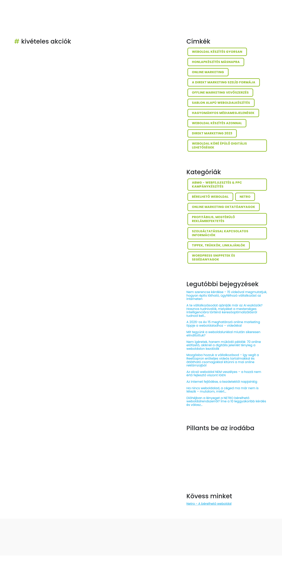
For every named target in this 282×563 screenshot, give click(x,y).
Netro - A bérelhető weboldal (208, 503)
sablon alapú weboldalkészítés (221, 102)
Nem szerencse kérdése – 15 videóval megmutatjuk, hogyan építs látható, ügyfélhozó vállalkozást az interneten (226, 295)
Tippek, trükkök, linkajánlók (218, 245)
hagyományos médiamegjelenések (223, 113)
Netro (245, 196)
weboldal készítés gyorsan (217, 51)
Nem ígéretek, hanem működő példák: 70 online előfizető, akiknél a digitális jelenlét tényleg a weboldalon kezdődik (223, 345)
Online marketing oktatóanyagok (223, 207)
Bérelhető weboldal (210, 196)
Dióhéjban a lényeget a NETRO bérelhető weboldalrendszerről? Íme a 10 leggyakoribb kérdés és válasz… (226, 401)
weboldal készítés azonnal (217, 123)
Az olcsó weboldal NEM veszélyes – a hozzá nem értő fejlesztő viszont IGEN (223, 374)
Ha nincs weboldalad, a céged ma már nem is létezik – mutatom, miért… (222, 390)
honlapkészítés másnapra (216, 62)
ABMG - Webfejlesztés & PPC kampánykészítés (217, 184)
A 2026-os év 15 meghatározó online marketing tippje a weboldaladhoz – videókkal (223, 324)
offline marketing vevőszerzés (220, 92)
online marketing (208, 72)
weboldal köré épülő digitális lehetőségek (219, 145)
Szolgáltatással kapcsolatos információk (220, 233)
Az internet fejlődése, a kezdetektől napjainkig (221, 381)
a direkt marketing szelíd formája (223, 82)
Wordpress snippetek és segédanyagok (213, 257)
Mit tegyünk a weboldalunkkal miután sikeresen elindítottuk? (223, 334)
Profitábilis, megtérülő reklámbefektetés (213, 219)
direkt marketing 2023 (212, 133)
